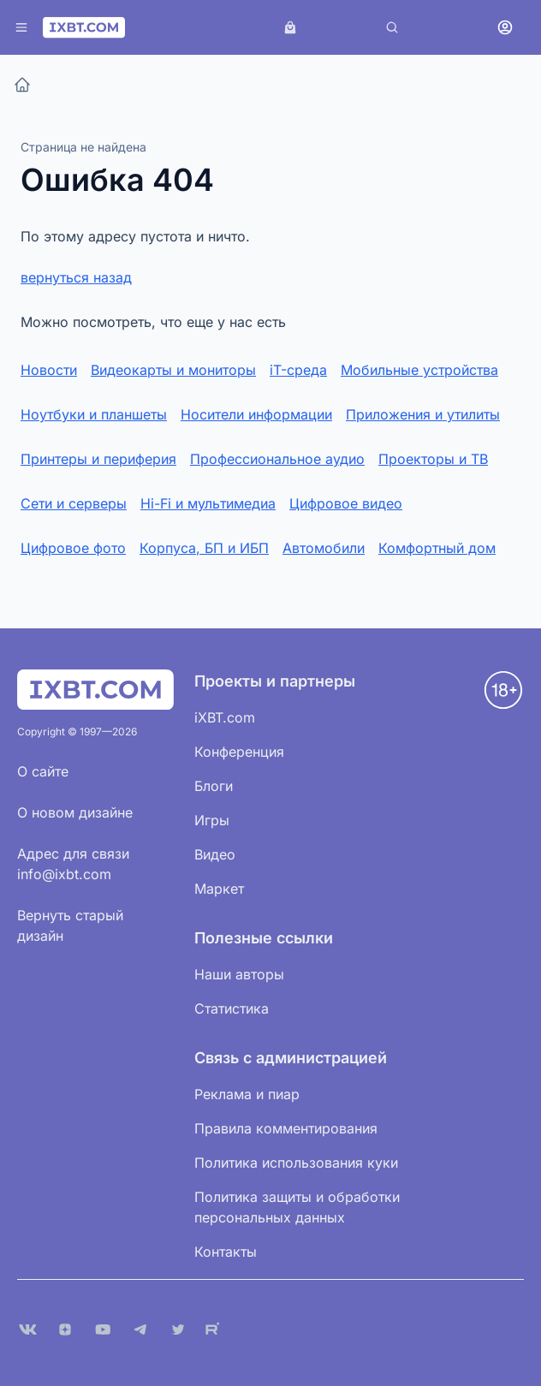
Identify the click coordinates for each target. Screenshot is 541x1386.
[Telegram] (140, 1329)
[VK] (27, 1329)
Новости (49, 369)
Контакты (225, 1251)
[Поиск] (392, 27)
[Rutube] (215, 1329)
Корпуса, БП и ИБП (204, 547)
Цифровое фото (73, 547)
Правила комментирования (286, 1128)
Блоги (213, 785)
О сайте (42, 771)
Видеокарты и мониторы (173, 369)
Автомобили (323, 547)
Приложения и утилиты (423, 414)
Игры (211, 820)
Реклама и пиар (247, 1094)
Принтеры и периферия (98, 458)
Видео (214, 854)
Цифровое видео (345, 503)
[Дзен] (65, 1329)
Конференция (239, 751)
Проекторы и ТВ (433, 458)
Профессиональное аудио (277, 458)
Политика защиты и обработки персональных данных (297, 1207)
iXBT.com (224, 717)
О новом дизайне (75, 812)
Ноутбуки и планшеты (94, 414)
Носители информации (256, 414)
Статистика (231, 1008)
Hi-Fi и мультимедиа (208, 503)
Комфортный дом (437, 547)
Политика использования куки (296, 1162)
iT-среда (298, 369)
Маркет (219, 888)
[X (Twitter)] (178, 1329)
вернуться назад (76, 277)
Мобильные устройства (419, 369)
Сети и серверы (74, 503)
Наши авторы (239, 974)
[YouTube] (102, 1329)
